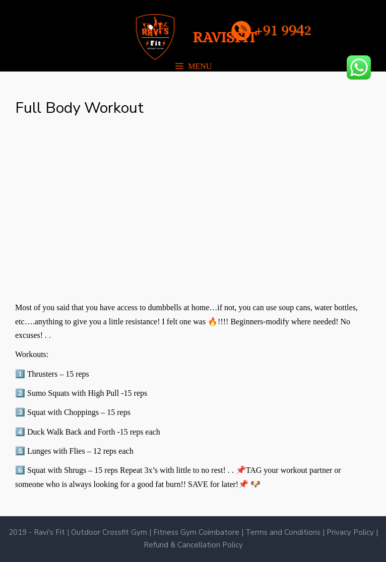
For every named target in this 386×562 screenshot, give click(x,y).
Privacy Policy (351, 532)
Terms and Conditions (284, 532)
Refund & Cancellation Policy (193, 545)
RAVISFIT (224, 37)
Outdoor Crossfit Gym (110, 532)
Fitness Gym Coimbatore (197, 532)
